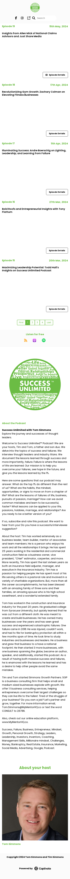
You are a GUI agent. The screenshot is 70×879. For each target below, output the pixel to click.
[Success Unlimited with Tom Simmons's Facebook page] (16, 18)
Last (49, 322)
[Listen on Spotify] (43, 340)
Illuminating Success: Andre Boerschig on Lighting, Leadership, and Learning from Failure (34, 152)
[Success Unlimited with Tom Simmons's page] (27, 18)
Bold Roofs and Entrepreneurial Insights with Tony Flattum (33, 210)
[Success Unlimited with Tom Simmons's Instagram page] (20, 18)
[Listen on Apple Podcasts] (34, 340)
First (21, 322)
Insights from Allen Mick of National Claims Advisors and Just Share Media (29, 35)
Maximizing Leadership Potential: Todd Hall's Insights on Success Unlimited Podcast (30, 269)
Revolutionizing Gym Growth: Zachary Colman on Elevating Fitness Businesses (33, 93)
